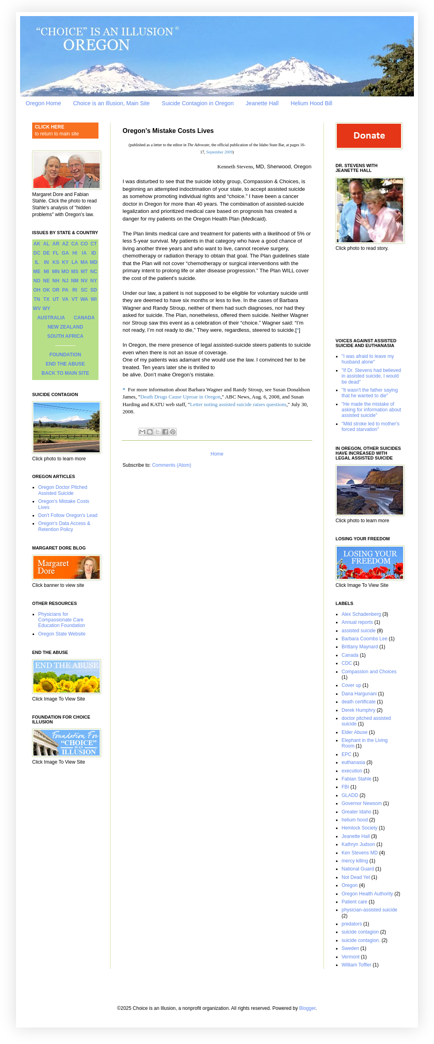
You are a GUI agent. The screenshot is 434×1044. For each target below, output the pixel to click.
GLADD (350, 795)
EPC (347, 754)
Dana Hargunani (359, 694)
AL (46, 244)
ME (37, 271)
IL (37, 262)
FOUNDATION (65, 355)
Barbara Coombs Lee (364, 639)
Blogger (307, 1008)
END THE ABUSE (65, 364)
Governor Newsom (362, 803)
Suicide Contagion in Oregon (198, 103)
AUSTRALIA (51, 318)
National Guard (358, 869)
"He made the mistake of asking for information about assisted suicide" (371, 410)
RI (74, 290)
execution (352, 771)
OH (37, 290)
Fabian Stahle (356, 779)
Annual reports (357, 622)
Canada (350, 655)
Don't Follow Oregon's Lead (67, 515)
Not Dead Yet (356, 877)
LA (75, 262)
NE (46, 281)
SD (93, 290)
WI (94, 299)
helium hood (355, 820)
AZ (65, 244)
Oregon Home (43, 103)
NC (93, 271)
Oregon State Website (62, 634)
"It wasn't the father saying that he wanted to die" (370, 392)
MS (74, 271)
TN (37, 299)
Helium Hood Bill (311, 103)
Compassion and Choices (369, 671)
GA (65, 253)
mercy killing (355, 861)
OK (46, 290)
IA (84, 253)
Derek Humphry (358, 710)
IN (46, 262)
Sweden (350, 948)
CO (84, 244)
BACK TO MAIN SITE (65, 373)
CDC (347, 663)
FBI (345, 787)
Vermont (351, 957)
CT (93, 244)
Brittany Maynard (360, 647)
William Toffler (356, 965)
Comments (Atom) (171, 465)
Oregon (350, 885)
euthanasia (353, 762)
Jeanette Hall (262, 103)
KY (65, 262)
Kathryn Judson (358, 844)
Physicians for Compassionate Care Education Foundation (61, 620)
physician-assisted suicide (369, 910)
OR (55, 290)
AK (36, 244)
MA (84, 262)
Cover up (351, 685)
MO (65, 271)
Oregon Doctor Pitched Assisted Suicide (62, 490)
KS (56, 262)
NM (75, 281)
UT (56, 299)
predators (352, 924)
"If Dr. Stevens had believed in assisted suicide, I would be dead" (371, 376)
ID (93, 253)
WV (37, 308)
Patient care (354, 902)
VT (75, 299)
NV (84, 281)
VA (65, 299)
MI (46, 271)
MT (84, 271)
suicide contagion (360, 932)
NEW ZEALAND (65, 327)
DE (46, 253)
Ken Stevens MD (360, 853)
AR (55, 244)
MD (94, 262)
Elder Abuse (355, 732)
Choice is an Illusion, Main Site (111, 103)
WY (46, 308)
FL (56, 253)
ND (36, 281)
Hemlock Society (359, 828)
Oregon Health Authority (367, 894)
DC (36, 253)
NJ (65, 281)
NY (93, 281)
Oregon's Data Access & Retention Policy (64, 526)
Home (217, 454)
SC (84, 290)
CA (74, 244)
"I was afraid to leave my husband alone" (368, 359)
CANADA (84, 318)
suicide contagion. (361, 940)
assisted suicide (359, 630)
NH (55, 281)
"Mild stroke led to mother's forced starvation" (370, 426)
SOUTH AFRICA (65, 336)
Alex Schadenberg (361, 614)
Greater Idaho (356, 812)
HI (74, 253)
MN (56, 271)
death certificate (359, 702)
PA (65, 290)
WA (84, 299)
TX (46, 299)
